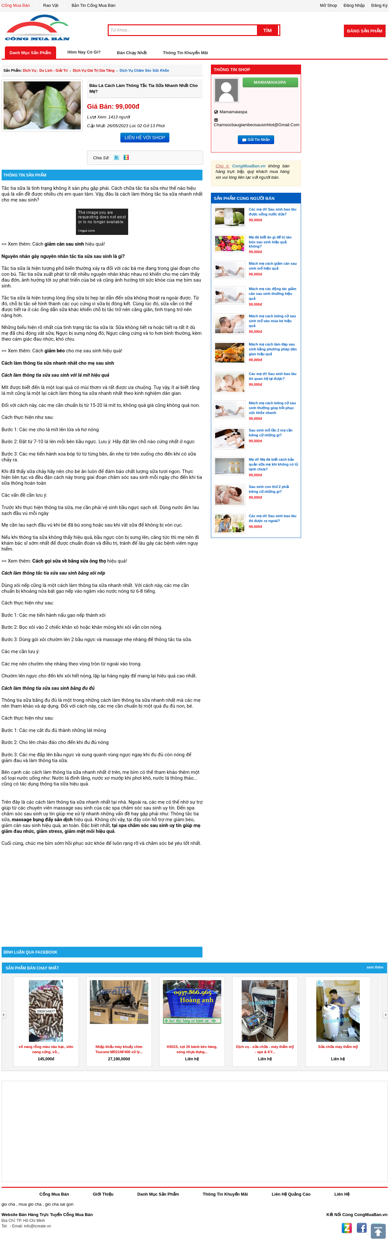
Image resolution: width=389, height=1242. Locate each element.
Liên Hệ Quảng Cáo (291, 1194)
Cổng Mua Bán (16, 5)
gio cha (8, 1204)
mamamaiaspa (233, 111)
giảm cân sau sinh (64, 244)
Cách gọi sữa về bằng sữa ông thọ (69, 561)
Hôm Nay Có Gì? (84, 52)
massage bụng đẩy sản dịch (42, 819)
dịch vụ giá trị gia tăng (94, 70)
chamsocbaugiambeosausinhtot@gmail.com (256, 124)
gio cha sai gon (59, 1204)
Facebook (362, 1228)
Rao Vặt (50, 5)
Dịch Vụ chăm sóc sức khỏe (144, 70)
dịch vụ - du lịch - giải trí (45, 70)
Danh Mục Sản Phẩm (30, 52)
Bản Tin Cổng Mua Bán (93, 5)
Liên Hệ (342, 1194)
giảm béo (54, 351)
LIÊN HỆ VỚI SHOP (145, 137)
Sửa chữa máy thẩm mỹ (338, 1047)
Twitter (116, 157)
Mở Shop (328, 5)
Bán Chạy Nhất (132, 52)
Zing (126, 157)
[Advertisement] (102, 891)
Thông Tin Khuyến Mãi (185, 52)
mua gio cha (30, 1204)
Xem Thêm (375, 967)
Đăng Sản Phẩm (364, 31)
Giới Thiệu (103, 1194)
